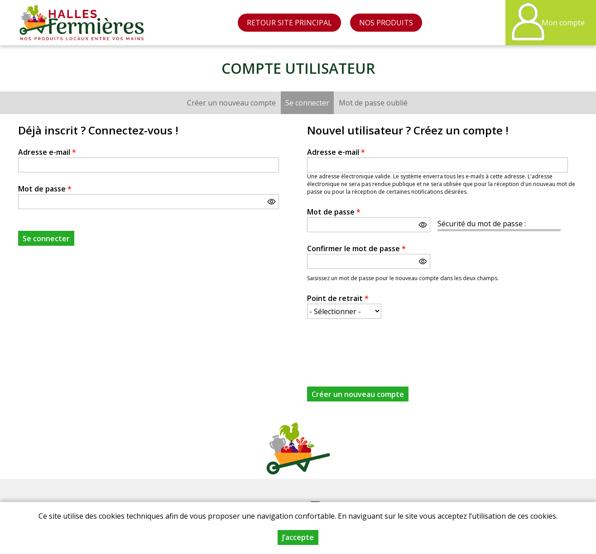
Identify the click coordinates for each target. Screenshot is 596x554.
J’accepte (298, 537)
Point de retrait (338, 298)
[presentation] (376, 347)
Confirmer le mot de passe (356, 248)
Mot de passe (45, 189)
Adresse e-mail (47, 152)
